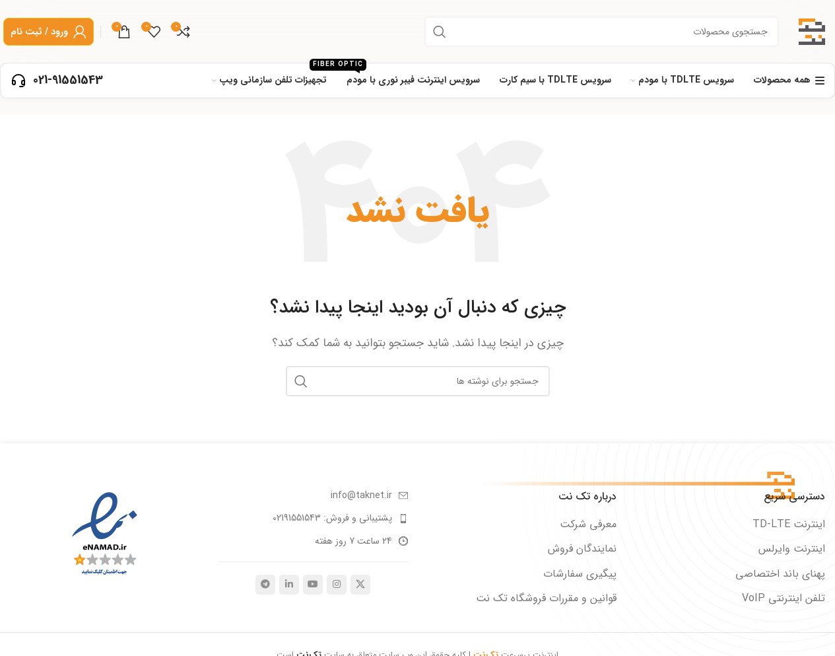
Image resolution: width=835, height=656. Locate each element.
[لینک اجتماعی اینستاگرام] (337, 585)
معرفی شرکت (588, 524)
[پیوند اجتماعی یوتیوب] (313, 585)
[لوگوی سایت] (812, 30)
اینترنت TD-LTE (788, 524)
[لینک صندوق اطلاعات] (57, 81)
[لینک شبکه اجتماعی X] (360, 585)
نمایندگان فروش (582, 549)
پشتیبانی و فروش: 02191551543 (332, 518)
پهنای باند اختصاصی (780, 574)
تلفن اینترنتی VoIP (783, 598)
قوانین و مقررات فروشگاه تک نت (546, 598)
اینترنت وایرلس (791, 549)
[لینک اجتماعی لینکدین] (289, 585)
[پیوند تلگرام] (265, 585)
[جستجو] (602, 32)
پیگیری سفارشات (580, 574)
